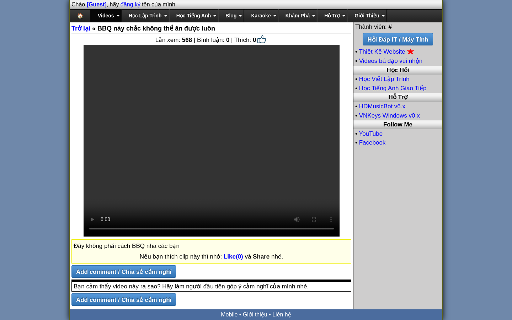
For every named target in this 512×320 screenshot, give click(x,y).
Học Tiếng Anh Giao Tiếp (393, 88)
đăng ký (130, 4)
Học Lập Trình (145, 15)
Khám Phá (298, 15)
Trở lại (80, 28)
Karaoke (261, 15)
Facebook (372, 142)
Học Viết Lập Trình (384, 79)
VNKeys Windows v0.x (389, 115)
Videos (106, 15)
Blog (230, 15)
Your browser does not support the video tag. (212, 141)
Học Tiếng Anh (193, 15)
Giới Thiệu (366, 15)
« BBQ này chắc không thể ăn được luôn (143, 28)
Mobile (229, 314)
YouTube (371, 133)
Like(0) (233, 256)
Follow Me (397, 124)
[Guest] (97, 4)
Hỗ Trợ (332, 15)
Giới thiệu (255, 314)
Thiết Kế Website (386, 51)
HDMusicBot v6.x (382, 106)
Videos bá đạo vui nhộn (390, 61)
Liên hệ (281, 314)
